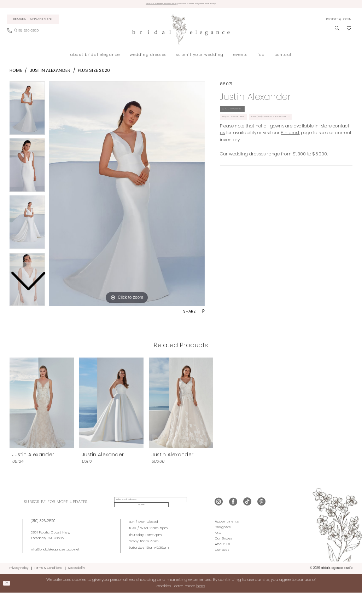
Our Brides (223, 540)
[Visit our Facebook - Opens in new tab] (233, 504)
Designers (223, 528)
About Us (222, 545)
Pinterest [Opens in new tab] (290, 147)
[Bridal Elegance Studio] (181, 32)
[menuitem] (33, 22)
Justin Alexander (50, 73)
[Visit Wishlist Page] (349, 30)
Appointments (227, 523)
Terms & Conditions (48, 569)
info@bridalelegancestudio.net (55, 550)
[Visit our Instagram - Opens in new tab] (218, 504)
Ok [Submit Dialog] (9, 584)
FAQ (218, 534)
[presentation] (42, 404)
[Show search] (337, 30)
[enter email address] (144, 504)
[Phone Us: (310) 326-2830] (25, 32)
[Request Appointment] (33, 22)
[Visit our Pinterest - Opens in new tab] (261, 504)
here (200, 588)
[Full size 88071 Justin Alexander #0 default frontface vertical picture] (127, 196)
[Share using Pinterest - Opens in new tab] (203, 314)
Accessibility (76, 569)
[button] (338, 21)
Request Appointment (243, 128)
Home (16, 73)
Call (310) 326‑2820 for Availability (307, 128)
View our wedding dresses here (144, 4)
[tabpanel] (127, 196)
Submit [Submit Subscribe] (190, 504)
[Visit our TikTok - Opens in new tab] (247, 504)
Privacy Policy (19, 569)
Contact (222, 551)
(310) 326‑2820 (43, 522)
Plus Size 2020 (94, 73)
